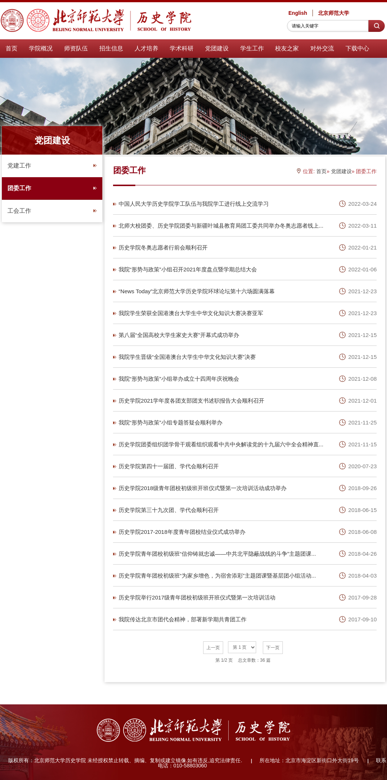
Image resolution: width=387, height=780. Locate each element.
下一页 (273, 647)
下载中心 (357, 48)
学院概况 (41, 48)
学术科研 (182, 48)
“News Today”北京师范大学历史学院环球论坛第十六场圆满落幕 (197, 291)
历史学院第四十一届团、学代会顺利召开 (169, 466)
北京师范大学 (333, 13)
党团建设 (217, 48)
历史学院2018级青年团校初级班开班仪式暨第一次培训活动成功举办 (203, 488)
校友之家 (287, 48)
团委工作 (52, 188)
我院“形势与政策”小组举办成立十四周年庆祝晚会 (179, 379)
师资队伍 (76, 48)
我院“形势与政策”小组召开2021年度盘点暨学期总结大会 (188, 269)
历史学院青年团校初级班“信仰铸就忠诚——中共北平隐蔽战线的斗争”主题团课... (217, 554)
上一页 (213, 647)
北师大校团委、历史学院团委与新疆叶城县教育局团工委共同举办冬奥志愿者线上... (221, 225)
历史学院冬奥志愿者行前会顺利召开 (163, 247)
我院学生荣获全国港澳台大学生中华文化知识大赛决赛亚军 (191, 313)
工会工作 (52, 211)
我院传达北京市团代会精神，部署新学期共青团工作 (183, 619)
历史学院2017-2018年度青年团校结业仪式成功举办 (182, 532)
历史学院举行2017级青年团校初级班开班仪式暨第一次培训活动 (197, 597)
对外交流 (322, 48)
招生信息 (111, 48)
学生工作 (252, 48)
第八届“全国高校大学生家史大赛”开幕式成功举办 (179, 335)
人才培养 (146, 48)
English (297, 13)
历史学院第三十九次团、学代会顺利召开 (169, 510)
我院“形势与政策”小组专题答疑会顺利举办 (170, 422)
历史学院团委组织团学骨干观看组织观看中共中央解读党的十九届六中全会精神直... (221, 444)
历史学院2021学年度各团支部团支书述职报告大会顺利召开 (191, 400)
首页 (11, 48)
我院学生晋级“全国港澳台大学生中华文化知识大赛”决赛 (187, 357)
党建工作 (52, 165)
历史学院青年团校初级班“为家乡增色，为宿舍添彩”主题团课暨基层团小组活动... (217, 575)
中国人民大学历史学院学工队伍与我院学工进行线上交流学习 (194, 204)
